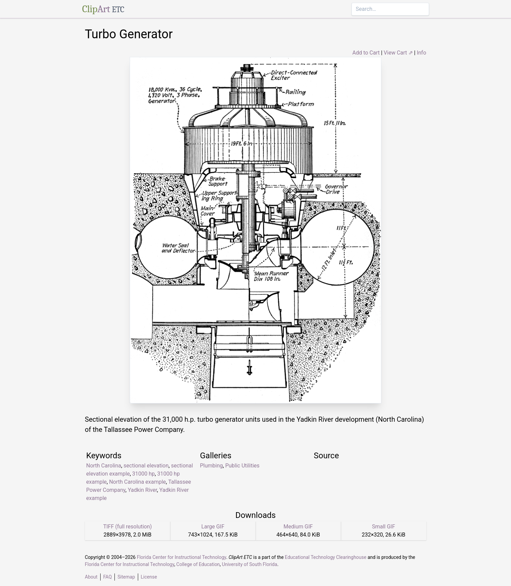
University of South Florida (249, 564)
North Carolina (103, 465)
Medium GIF (298, 526)
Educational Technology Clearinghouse (325, 557)
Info (421, 52)
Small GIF (383, 526)
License (149, 577)
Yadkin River (142, 490)
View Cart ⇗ (398, 52)
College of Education (198, 564)
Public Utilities (242, 465)
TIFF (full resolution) (127, 526)
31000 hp (143, 473)
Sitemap (126, 577)
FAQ (107, 577)
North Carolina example (137, 482)
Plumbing (211, 465)
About (91, 577)
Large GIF (212, 526)
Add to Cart (366, 52)
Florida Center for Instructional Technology (181, 557)
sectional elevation (146, 465)
